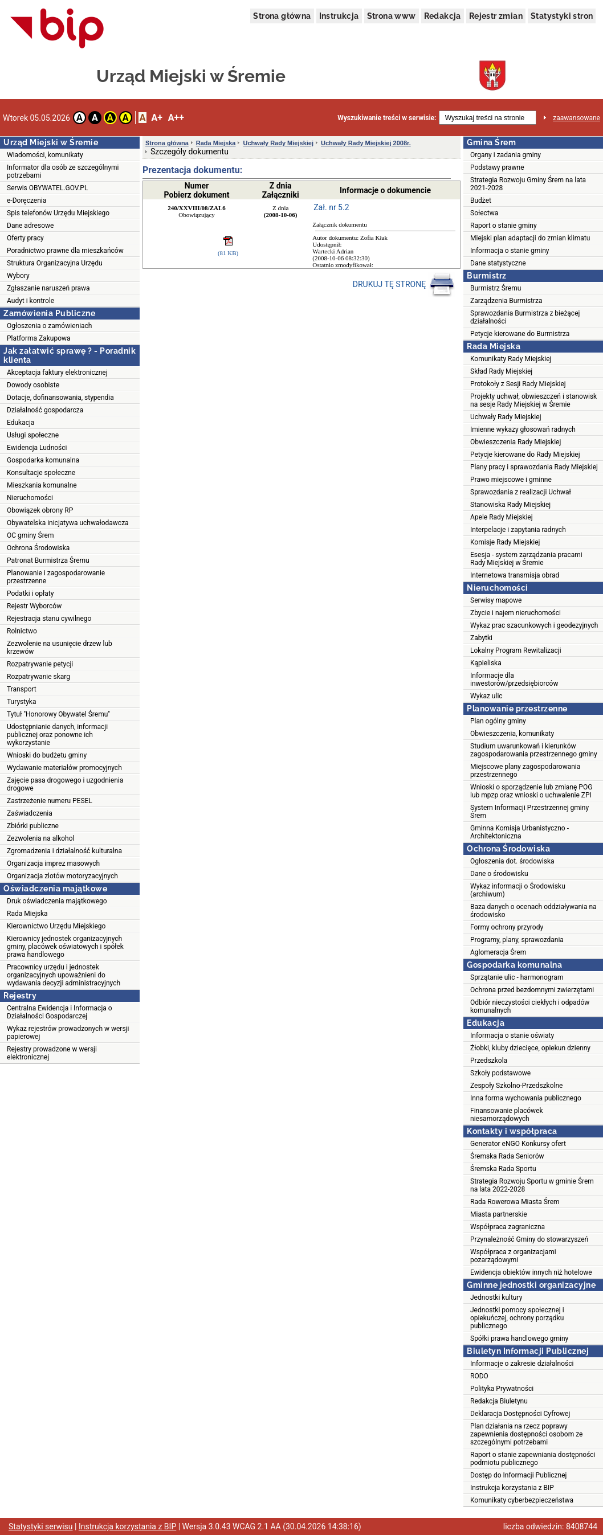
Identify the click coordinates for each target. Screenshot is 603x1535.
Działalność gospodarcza (45, 410)
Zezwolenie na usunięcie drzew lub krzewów (59, 648)
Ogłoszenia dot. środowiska (512, 861)
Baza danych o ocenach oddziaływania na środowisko (533, 911)
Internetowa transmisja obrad (514, 575)
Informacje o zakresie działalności (521, 1364)
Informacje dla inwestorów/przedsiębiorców (514, 679)
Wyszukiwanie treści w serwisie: (386, 118)
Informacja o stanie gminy (509, 251)
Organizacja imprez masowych (53, 863)
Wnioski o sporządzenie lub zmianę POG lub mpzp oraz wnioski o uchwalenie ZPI (531, 791)
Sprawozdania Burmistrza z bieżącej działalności (525, 317)
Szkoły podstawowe (500, 1073)
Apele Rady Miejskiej (501, 517)
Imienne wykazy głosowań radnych (523, 429)
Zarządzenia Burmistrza (506, 301)
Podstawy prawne (497, 167)
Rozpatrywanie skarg (38, 677)
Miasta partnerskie (498, 1214)
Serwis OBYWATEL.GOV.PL (47, 188)
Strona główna (282, 16)
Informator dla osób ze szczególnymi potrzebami (63, 171)
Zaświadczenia (29, 813)
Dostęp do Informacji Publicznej (518, 1475)
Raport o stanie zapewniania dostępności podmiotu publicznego (533, 1459)
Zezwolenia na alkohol (40, 838)
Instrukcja (339, 16)
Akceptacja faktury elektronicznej (57, 372)
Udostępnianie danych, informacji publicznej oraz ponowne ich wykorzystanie (57, 735)
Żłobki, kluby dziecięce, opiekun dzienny (530, 1048)
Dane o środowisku (499, 874)
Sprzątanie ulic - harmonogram (516, 977)
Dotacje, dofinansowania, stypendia (60, 398)
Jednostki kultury (496, 1297)
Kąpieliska (486, 663)
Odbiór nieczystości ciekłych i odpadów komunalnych (529, 1006)
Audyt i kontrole (30, 301)
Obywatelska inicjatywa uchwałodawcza (68, 523)
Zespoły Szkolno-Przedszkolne (516, 1086)
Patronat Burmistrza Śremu (48, 560)
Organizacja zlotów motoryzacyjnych (62, 876)
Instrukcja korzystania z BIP (512, 1488)
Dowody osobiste (33, 385)
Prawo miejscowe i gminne (511, 480)
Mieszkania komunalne (42, 485)
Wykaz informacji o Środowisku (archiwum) (517, 890)
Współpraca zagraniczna (507, 1227)
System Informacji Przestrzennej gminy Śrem (529, 812)
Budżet (480, 200)
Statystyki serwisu (41, 1526)
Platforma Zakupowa (39, 338)
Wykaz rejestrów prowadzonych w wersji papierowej (68, 1033)
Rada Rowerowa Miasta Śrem (515, 1202)
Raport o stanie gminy (503, 226)
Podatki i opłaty (30, 593)
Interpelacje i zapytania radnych (518, 530)
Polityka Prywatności (501, 1389)
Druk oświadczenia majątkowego (57, 901)
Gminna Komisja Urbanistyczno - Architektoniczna (519, 832)
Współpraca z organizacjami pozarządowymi (513, 1256)
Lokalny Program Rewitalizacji (515, 650)
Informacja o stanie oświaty (512, 1035)
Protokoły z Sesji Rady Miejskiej (518, 384)
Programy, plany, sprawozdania (517, 940)
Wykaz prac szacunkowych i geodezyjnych (534, 625)
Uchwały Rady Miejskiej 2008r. (366, 143)
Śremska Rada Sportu (503, 1169)
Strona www (391, 16)
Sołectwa (484, 213)
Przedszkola (488, 1061)
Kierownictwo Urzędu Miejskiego (56, 926)
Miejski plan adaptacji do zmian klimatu (530, 238)
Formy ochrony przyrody (506, 927)
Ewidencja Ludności (37, 448)
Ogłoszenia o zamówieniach (49, 326)
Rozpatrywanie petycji (40, 664)
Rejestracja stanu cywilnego (49, 619)
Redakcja (442, 16)
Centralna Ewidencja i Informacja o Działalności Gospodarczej (59, 1012)
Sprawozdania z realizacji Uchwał (520, 492)
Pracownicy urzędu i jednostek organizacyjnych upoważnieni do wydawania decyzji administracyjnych (63, 975)
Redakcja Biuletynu (499, 1401)
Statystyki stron (562, 16)
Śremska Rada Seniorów (507, 1156)
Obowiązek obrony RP (40, 510)
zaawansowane (576, 118)
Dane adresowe (30, 226)
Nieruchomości (30, 498)
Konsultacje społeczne (41, 473)
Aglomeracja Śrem (498, 952)
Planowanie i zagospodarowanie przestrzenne (56, 577)
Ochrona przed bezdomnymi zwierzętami (532, 990)
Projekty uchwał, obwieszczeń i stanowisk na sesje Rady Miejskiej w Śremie (533, 400)
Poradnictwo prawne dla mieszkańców (65, 251)
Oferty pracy (25, 238)
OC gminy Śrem (30, 535)
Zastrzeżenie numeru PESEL (49, 801)
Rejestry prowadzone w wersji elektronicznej (52, 1053)
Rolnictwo (22, 631)
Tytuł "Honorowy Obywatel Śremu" (58, 714)
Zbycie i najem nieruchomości (515, 613)
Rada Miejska (27, 914)
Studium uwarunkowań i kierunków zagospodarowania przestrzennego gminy (533, 750)
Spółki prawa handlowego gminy (519, 1338)
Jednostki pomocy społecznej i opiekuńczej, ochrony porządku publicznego (517, 1318)
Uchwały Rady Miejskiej (278, 143)
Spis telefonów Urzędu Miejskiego (58, 213)
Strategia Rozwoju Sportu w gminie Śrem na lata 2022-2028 (532, 1185)
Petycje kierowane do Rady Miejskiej (525, 455)
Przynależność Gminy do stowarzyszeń (529, 1239)
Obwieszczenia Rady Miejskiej (515, 442)
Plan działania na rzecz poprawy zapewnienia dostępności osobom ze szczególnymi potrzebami (526, 1434)
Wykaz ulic (486, 696)
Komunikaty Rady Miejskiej (511, 359)
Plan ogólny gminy (498, 721)
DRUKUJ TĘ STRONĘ (404, 284)
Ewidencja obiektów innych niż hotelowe (531, 1272)
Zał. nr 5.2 (331, 207)
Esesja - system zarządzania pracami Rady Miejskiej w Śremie (526, 559)
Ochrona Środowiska (38, 548)
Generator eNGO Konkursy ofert (518, 1144)
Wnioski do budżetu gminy (47, 755)
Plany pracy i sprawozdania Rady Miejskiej (534, 467)
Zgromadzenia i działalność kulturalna (64, 851)
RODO (479, 1376)
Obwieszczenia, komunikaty (512, 734)
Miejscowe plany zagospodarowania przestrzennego (525, 771)
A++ (176, 117)
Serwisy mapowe (495, 600)
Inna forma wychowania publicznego (525, 1098)
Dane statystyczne (498, 263)
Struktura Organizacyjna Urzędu (55, 263)
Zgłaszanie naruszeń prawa (48, 288)
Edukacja (20, 423)
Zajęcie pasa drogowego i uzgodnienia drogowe (65, 784)
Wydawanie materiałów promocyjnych (64, 768)
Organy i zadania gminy (505, 155)
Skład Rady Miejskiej (501, 371)
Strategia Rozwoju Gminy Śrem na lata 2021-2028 (528, 184)
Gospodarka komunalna (43, 460)
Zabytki (481, 638)
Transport (21, 689)
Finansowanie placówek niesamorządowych (506, 1115)
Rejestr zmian (496, 16)
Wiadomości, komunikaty (45, 155)
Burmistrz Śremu (495, 288)
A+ (156, 117)
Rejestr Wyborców (34, 606)
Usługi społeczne (33, 435)
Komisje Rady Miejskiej (505, 542)
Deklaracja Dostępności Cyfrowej (520, 1414)
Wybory (18, 276)
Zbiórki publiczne (33, 826)
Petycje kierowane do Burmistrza (519, 334)
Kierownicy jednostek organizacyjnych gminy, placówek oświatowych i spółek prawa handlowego (65, 947)
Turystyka (21, 702)
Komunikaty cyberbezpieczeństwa (521, 1500)
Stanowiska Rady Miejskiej (510, 505)
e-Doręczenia (26, 200)
